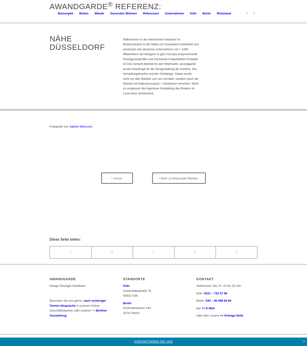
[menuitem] (65, 13)
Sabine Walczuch (80, 126)
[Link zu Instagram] (247, 13)
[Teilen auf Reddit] (236, 252)
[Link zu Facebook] (254, 13)
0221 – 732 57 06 (215, 293)
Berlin (127, 303)
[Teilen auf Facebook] (70, 252)
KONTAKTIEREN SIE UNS (153, 341)
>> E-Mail (207, 308)
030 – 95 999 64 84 (218, 300)
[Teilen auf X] (112, 252)
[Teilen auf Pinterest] (195, 252)
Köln (126, 285)
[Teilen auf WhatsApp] (153, 252)
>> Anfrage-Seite (231, 315)
